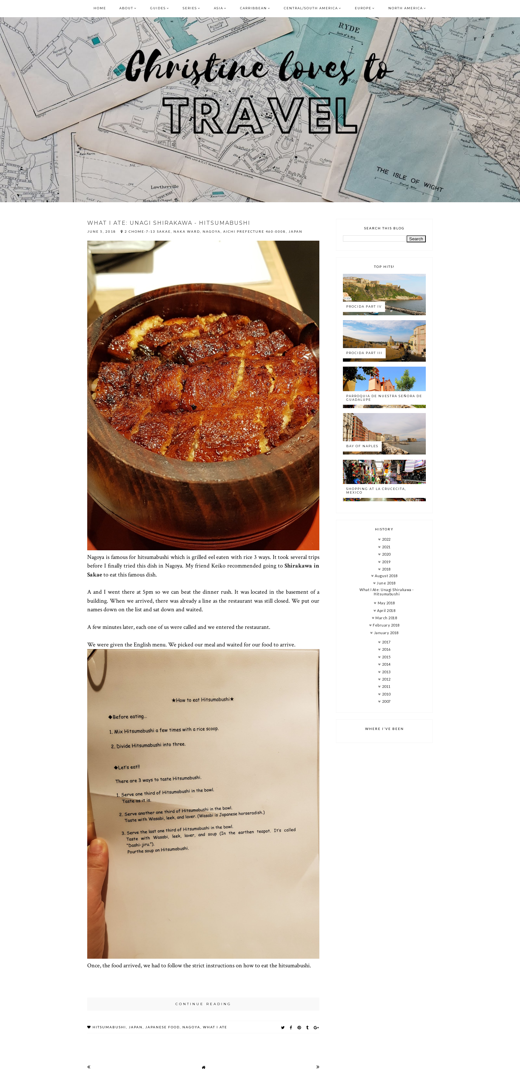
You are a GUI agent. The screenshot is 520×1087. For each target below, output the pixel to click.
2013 (386, 672)
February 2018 (386, 625)
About (126, 8)
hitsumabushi (109, 1027)
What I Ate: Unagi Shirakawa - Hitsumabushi (168, 223)
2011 (386, 686)
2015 (386, 657)
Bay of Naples (362, 446)
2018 (386, 569)
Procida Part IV (364, 306)
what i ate (215, 1027)
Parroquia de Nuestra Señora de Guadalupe (384, 397)
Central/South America (311, 8)
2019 (386, 562)
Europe (363, 8)
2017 (386, 642)
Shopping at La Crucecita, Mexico (376, 490)
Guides (158, 8)
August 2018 (386, 576)
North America (405, 8)
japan (136, 1027)
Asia (218, 8)
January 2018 (386, 633)
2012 (386, 679)
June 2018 (386, 583)
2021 (386, 547)
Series (190, 8)
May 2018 (386, 603)
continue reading (203, 1004)
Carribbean (253, 8)
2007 (386, 701)
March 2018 (386, 618)
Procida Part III (364, 353)
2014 (386, 664)
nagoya (191, 1027)
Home (100, 8)
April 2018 (386, 610)
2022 (386, 539)
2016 (386, 649)
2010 (386, 694)
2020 (386, 554)
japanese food (162, 1027)
